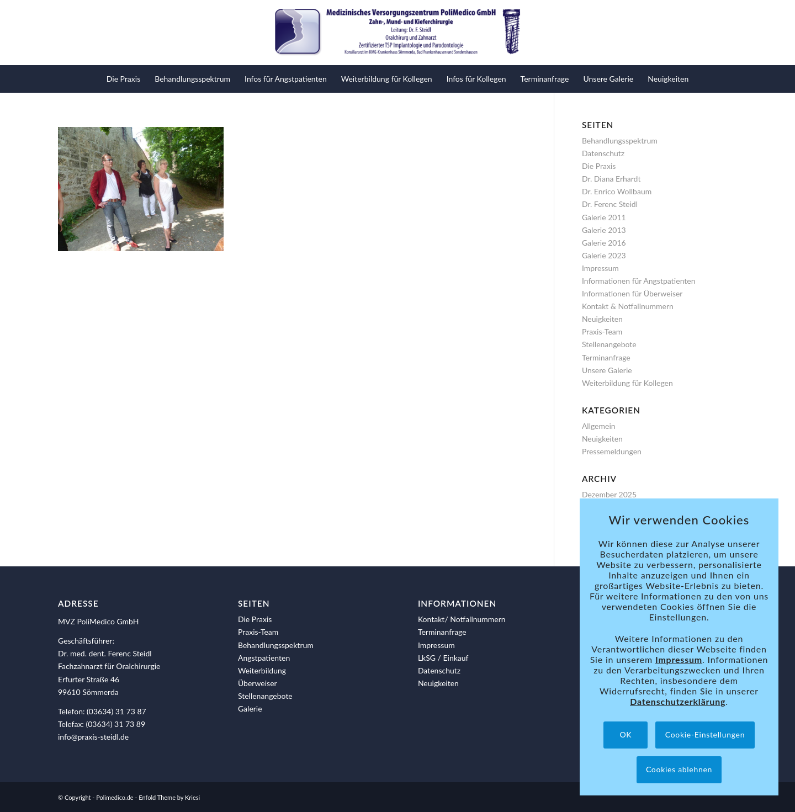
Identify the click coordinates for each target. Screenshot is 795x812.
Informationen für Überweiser (632, 293)
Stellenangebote (609, 344)
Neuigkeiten (602, 318)
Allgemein (599, 426)
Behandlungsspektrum (620, 140)
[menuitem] (123, 79)
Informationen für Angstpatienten (639, 280)
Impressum (600, 268)
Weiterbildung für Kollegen (627, 383)
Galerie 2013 (604, 230)
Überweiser (257, 683)
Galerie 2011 (604, 217)
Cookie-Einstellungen (705, 734)
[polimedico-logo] (397, 32)
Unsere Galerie (607, 370)
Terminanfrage (606, 357)
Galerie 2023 (604, 255)
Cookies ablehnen (679, 769)
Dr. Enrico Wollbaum (616, 191)
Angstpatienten (264, 657)
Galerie (250, 708)
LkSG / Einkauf (443, 657)
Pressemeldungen (612, 451)
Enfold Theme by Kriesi (169, 797)
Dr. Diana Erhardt (611, 178)
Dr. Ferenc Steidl (610, 204)
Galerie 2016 (604, 242)
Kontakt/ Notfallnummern (462, 619)
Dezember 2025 (609, 494)
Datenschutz (603, 153)
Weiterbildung (262, 670)
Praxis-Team (602, 331)
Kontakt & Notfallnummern (628, 306)
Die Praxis (599, 166)
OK (625, 734)
